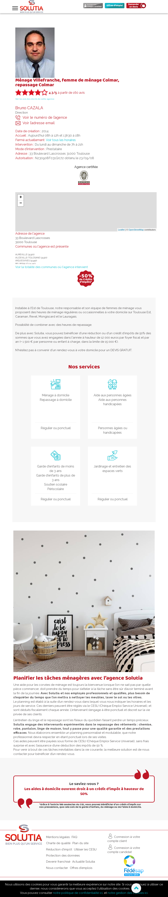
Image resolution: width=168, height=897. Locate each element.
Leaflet (121, 230)
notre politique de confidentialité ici (78, 893)
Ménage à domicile (55, 395)
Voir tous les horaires (61, 140)
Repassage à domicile (56, 400)
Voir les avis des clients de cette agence (34, 99)
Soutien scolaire (55, 484)
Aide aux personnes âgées (112, 395)
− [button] (20, 203)
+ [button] (20, 197)
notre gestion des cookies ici (128, 893)
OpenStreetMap (136, 230)
